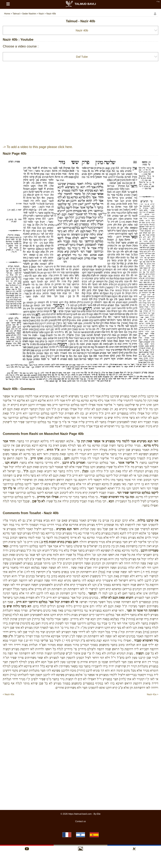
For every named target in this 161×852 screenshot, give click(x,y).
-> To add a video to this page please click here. (38, 147)
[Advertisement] (80, 704)
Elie (98, 814)
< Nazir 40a (8, 694)
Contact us (80, 821)
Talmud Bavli (80, 3)
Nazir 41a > (152, 694)
